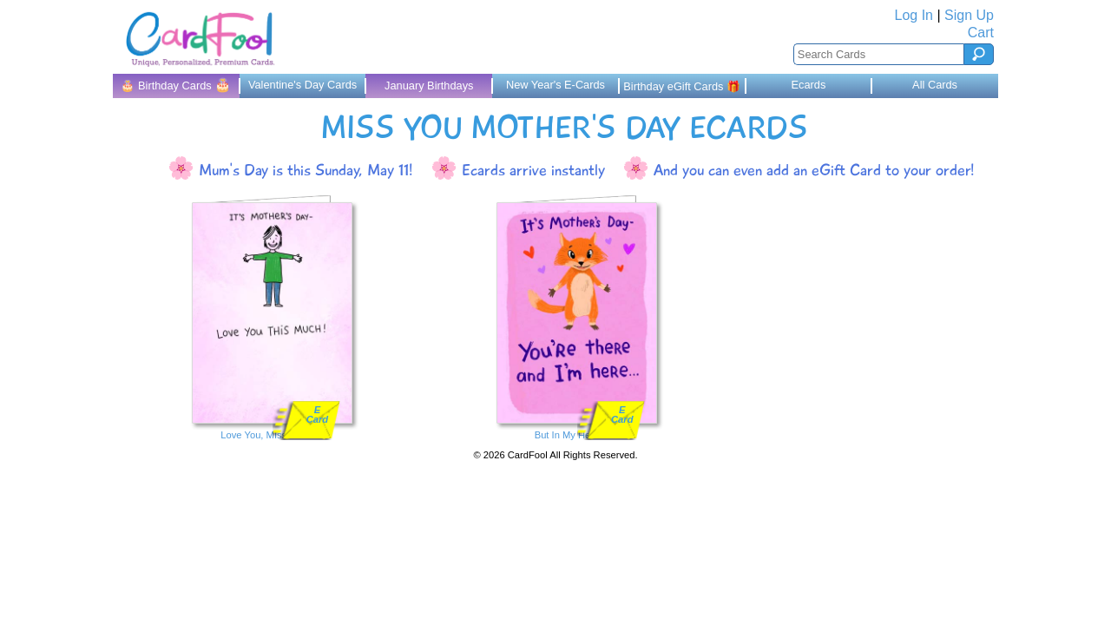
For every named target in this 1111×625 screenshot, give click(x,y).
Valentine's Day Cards (302, 84)
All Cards (934, 84)
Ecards (808, 84)
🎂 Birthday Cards (176, 84)
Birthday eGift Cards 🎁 (681, 86)
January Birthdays (429, 85)
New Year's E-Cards (555, 84)
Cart (981, 32)
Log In (914, 15)
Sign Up (969, 15)
